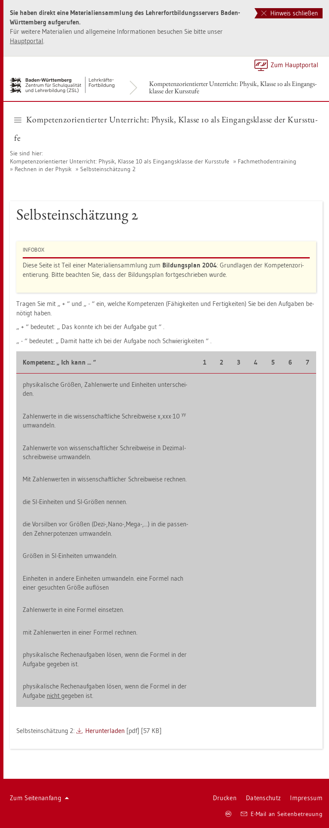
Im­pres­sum (306, 798)
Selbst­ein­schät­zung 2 (107, 169)
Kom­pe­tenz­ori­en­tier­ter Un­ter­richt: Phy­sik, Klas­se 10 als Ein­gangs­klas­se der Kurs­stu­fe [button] (165, 128)
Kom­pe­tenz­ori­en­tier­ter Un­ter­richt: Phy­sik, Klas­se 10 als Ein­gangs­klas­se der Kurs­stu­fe (233, 87)
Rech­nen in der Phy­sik (43, 169)
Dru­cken (224, 798)
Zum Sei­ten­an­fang (39, 798)
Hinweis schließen (289, 13)
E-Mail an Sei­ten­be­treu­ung (282, 814)
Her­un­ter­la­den (105, 731)
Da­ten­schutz (263, 798)
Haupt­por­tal (26, 41)
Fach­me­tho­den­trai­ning (267, 161)
